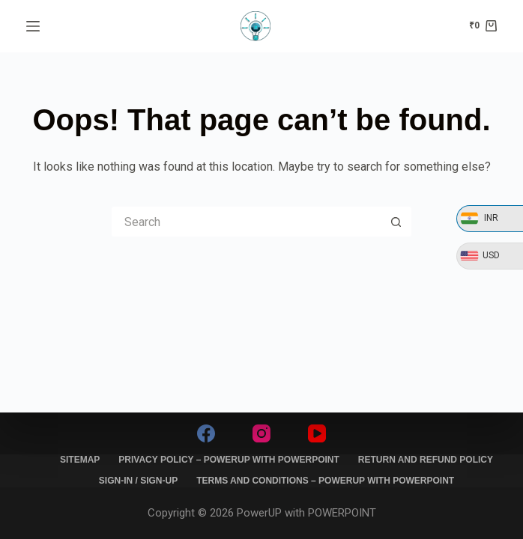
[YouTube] (317, 433)
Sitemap (80, 459)
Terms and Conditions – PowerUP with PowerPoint (325, 480)
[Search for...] (246, 222)
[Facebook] (206, 433)
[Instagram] (261, 433)
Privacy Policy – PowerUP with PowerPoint (228, 459)
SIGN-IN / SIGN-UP (138, 480)
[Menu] (33, 26)
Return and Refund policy (425, 459)
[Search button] (396, 222)
